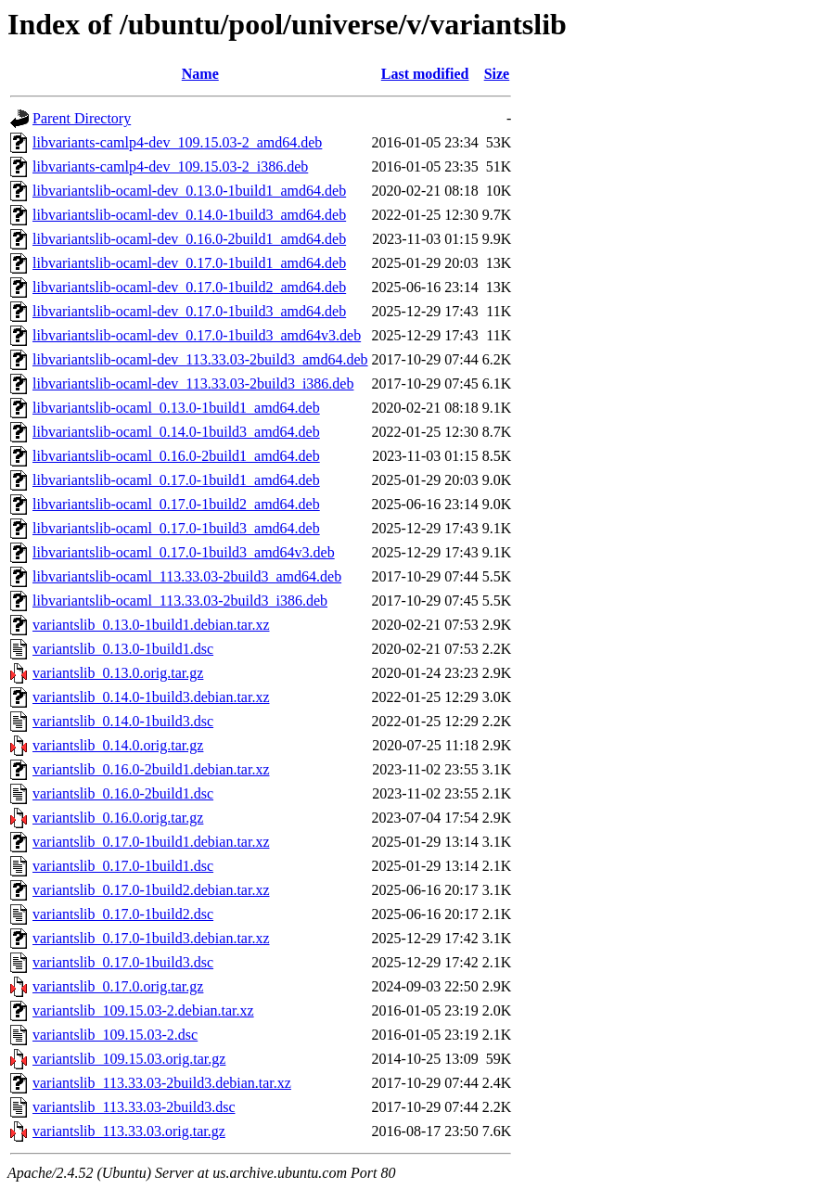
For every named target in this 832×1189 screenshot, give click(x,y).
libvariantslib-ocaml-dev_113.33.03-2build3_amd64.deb (200, 359)
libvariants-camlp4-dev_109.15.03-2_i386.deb (170, 166)
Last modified (425, 74)
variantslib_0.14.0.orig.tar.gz (117, 745)
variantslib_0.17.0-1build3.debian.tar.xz (151, 938)
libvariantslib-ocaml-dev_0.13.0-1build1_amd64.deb (189, 190)
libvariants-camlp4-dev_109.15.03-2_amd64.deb (177, 142)
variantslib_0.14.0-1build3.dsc (122, 721)
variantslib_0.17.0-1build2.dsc (122, 914)
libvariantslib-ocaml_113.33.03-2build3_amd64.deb (186, 576)
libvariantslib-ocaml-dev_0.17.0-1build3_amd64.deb (189, 311)
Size (497, 74)
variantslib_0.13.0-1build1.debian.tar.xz (151, 625)
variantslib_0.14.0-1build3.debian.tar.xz (151, 697)
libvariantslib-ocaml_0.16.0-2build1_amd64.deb (176, 456)
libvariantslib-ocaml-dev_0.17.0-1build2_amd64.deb (189, 287)
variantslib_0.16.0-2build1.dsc (122, 793)
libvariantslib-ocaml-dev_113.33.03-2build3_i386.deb (192, 383)
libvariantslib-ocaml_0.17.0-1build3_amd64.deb (176, 528)
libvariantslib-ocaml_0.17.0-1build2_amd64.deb (176, 504)
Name (200, 74)
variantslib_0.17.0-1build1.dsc (122, 866)
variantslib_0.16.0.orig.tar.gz (117, 817)
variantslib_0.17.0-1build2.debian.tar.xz (151, 890)
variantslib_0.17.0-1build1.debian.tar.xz (151, 842)
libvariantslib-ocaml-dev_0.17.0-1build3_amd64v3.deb (196, 335)
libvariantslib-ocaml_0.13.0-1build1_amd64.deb (176, 408)
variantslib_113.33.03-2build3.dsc (134, 1107)
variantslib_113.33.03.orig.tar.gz (128, 1131)
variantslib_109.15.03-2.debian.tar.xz (143, 1010)
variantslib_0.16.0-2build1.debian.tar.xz (151, 769)
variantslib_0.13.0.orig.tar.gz (117, 673)
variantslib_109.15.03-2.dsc (115, 1034)
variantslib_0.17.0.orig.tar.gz (117, 986)
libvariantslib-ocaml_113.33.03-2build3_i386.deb (179, 600)
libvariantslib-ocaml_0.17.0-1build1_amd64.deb (176, 480)
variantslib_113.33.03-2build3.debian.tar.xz (161, 1083)
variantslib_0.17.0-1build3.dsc (122, 962)
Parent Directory (81, 118)
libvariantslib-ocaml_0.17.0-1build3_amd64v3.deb (183, 552)
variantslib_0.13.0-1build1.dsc (122, 649)
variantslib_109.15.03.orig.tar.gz (128, 1059)
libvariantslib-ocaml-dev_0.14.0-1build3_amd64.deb (189, 215)
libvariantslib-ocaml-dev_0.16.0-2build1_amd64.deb (189, 239)
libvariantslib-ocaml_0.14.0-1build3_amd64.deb (176, 432)
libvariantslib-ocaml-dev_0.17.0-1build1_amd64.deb (189, 263)
